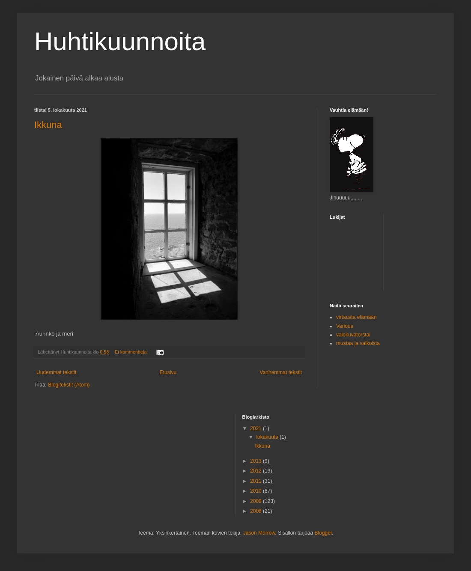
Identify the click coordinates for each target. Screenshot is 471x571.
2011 (256, 481)
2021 (256, 428)
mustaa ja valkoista (358, 343)
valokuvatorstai (353, 335)
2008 (256, 511)
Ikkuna (48, 124)
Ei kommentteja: (132, 351)
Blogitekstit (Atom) (68, 385)
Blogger (323, 533)
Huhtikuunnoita (120, 41)
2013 (256, 461)
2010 (256, 491)
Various (344, 326)
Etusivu (168, 372)
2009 (256, 501)
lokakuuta (268, 437)
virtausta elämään (356, 317)
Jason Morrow (259, 533)
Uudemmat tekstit (56, 372)
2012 (256, 471)
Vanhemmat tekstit (281, 372)
